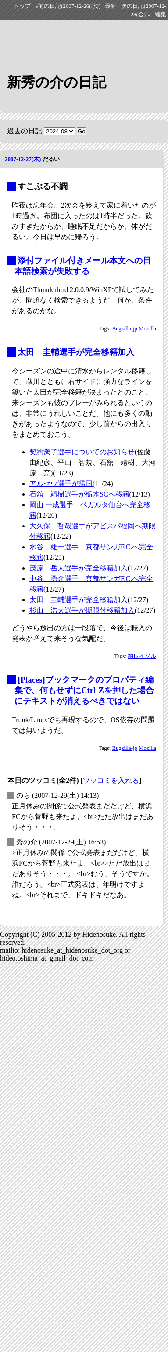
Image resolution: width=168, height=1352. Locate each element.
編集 (160, 14)
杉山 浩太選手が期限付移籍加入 (82, 610)
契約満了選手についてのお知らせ (82, 452)
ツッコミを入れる (111, 780)
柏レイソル (142, 656)
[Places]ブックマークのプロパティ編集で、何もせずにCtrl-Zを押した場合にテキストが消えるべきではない (84, 690)
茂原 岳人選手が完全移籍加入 (78, 568)
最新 (110, 6)
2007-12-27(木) (23, 159)
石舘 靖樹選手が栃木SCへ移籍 (79, 494)
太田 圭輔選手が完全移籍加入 (76, 352)
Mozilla (147, 328)
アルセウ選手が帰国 (61, 483)
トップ (22, 6)
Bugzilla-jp (124, 328)
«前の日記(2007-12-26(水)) (68, 6)
